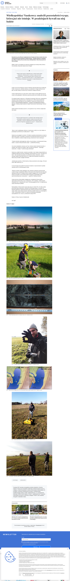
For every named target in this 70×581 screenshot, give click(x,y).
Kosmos (2, 7)
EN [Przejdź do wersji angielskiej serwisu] (68, 3)
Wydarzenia (46, 8)
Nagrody (19, 8)
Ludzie (51, 8)
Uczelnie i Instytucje (5, 8)
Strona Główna (60, 12)
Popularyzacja (29, 8)
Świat (54, 111)
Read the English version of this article (12, 25)
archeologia (15, 480)
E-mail (23, 537)
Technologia (46, 7)
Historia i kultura (11, 12)
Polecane (58, 118)
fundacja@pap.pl (49, 570)
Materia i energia (37, 7)
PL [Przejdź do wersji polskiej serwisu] (66, 3)
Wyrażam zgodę (28, 574)
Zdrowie (22, 7)
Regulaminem (39, 525)
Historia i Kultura (9, 7)
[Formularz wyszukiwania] (48, 3)
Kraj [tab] (65, 28)
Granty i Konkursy (38, 8)
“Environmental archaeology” (21, 102)
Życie (26, 7)
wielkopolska (23, 480)
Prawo (23, 8)
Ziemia (30, 7)
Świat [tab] (68, 28)
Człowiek (17, 7)
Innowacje (13, 8)
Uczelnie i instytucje (17, 515)
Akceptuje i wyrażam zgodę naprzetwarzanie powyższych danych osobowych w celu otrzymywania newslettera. (35, 542)
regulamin (27, 541)
